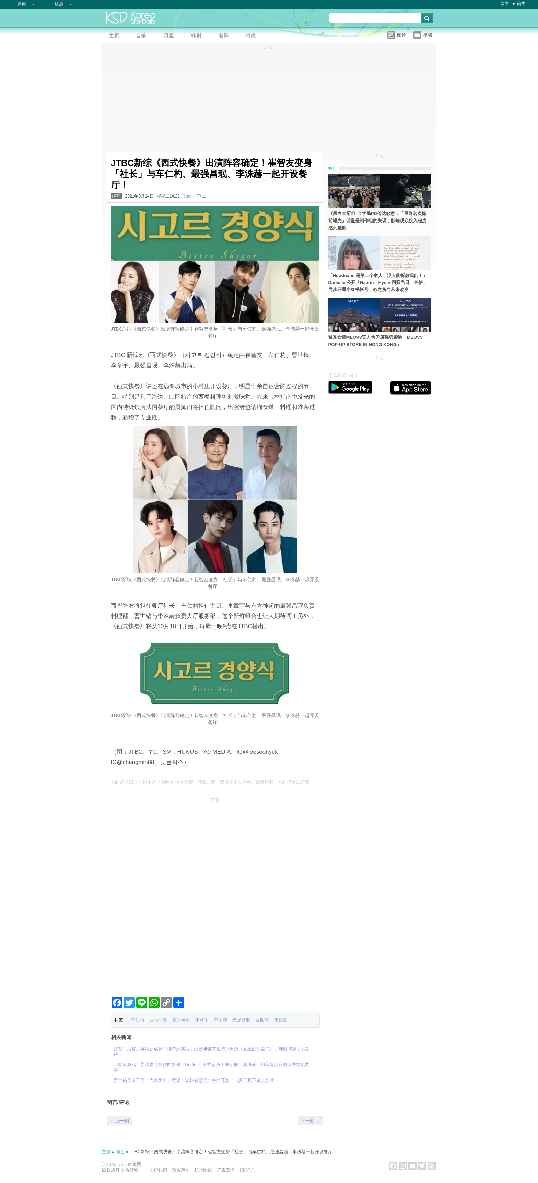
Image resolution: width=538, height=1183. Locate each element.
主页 (106, 1151)
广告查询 (226, 1169)
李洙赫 (220, 1020)
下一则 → (310, 1120)
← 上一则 (119, 1120)
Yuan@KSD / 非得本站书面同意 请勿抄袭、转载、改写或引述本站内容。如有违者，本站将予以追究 (210, 782)
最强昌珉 (241, 1020)
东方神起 (181, 1020)
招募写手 (248, 1169)
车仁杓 (137, 1020)
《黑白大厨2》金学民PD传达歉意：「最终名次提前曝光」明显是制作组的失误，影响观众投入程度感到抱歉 (377, 220)
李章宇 (202, 1020)
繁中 (504, 3)
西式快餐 (158, 1020)
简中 (521, 3)
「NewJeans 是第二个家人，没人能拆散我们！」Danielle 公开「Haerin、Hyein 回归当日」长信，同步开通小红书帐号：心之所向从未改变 (378, 282)
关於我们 (158, 1169)
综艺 (116, 196)
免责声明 (181, 1169)
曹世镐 (262, 1020)
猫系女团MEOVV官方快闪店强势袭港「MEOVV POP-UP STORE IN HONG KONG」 (375, 341)
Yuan (188, 196)
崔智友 (280, 1020)
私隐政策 (203, 1169)
